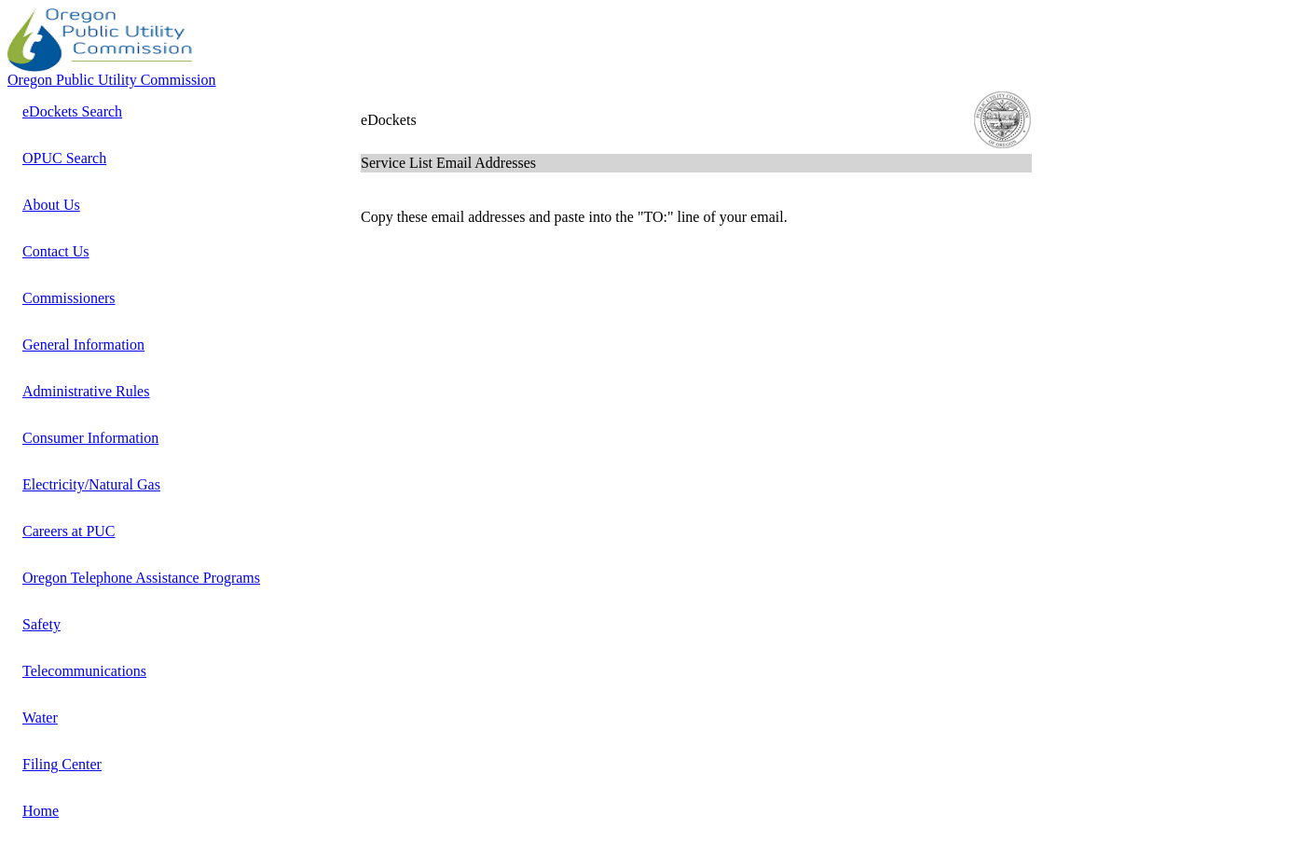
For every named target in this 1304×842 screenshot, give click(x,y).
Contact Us (55, 251)
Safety (41, 624)
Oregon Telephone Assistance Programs (141, 578)
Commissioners (69, 298)
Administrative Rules (85, 391)
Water (40, 717)
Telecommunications (84, 671)
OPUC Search (64, 158)
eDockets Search (72, 111)
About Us (51, 205)
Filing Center (62, 764)
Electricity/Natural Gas (91, 484)
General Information (83, 344)
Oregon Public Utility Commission (111, 80)
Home (40, 811)
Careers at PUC (69, 531)
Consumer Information (90, 438)
